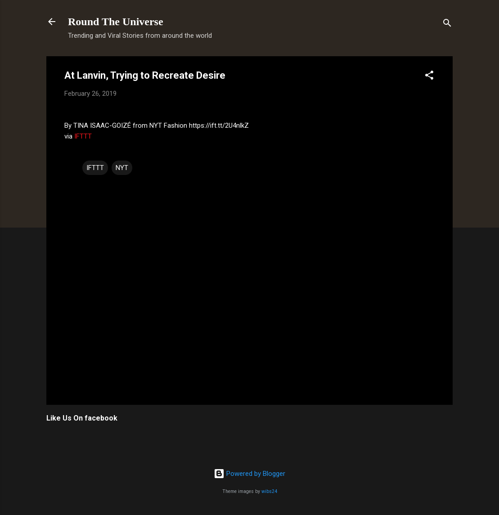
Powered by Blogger (249, 474)
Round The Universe (115, 21)
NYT (122, 168)
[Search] (447, 24)
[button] (429, 77)
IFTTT (83, 136)
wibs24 (269, 491)
